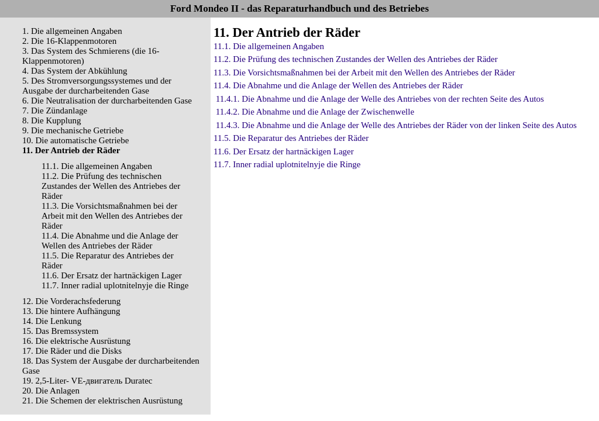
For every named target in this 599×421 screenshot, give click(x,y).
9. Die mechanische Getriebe (72, 130)
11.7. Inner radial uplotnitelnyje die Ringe (115, 285)
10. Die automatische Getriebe (75, 140)
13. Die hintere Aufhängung (71, 311)
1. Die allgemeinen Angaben (72, 31)
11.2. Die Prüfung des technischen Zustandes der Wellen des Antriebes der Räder (111, 186)
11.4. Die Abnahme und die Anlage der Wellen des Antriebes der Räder (110, 240)
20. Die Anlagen (51, 390)
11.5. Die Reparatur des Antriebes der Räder (291, 138)
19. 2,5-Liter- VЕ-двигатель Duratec (87, 380)
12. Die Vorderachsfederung (71, 301)
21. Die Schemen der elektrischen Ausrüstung (102, 400)
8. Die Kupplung (51, 120)
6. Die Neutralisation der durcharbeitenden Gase (107, 100)
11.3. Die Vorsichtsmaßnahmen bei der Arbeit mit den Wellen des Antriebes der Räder (112, 215)
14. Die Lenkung (51, 321)
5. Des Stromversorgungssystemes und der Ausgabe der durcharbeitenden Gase (96, 85)
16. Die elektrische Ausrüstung (76, 341)
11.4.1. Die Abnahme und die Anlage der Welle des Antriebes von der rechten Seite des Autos (380, 98)
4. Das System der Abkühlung (75, 70)
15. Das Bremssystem (60, 331)
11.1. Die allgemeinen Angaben (97, 166)
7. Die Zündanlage (54, 110)
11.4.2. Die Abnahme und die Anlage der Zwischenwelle (315, 111)
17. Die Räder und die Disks (72, 351)
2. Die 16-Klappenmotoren (69, 41)
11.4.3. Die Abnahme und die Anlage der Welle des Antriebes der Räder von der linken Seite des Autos (396, 125)
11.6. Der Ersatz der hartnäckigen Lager (112, 275)
